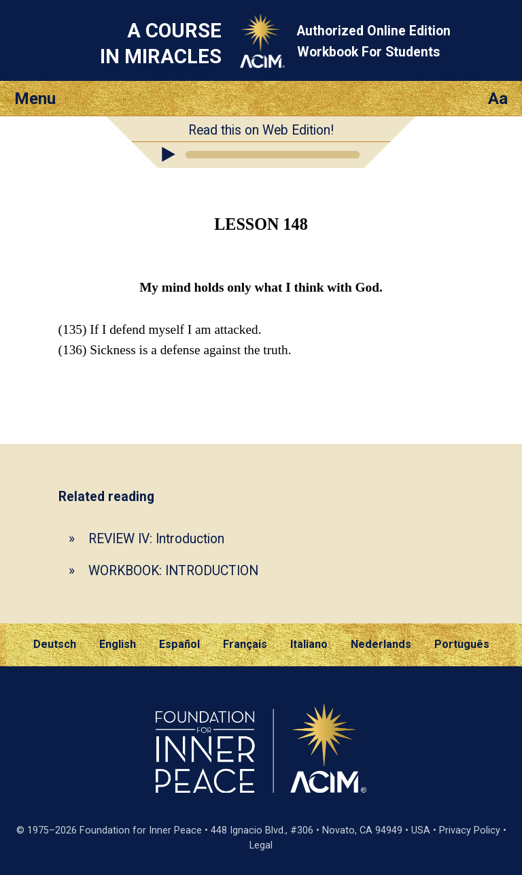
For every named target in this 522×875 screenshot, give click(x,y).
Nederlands (381, 644)
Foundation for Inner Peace (141, 830)
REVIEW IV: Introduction (156, 539)
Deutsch (54, 644)
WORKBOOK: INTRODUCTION (173, 571)
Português (461, 644)
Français (245, 644)
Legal (261, 845)
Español (179, 644)
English (117, 644)
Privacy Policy (469, 830)
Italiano (309, 644)
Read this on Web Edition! (261, 130)
